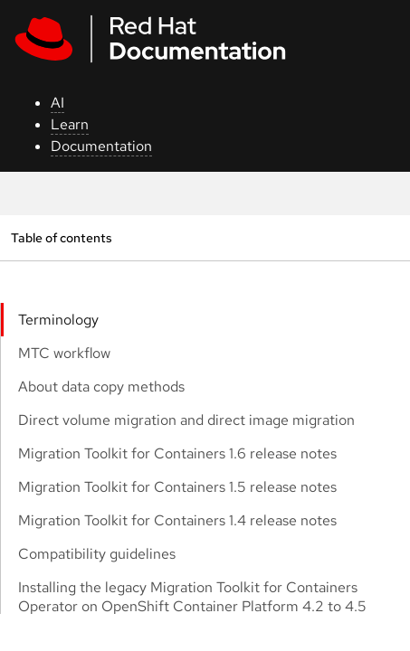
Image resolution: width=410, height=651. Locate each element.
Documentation (101, 146)
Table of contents (61, 237)
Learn (70, 124)
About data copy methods (101, 386)
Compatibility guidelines (97, 553)
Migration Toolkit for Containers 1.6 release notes (177, 453)
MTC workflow (64, 353)
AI (57, 102)
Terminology (58, 319)
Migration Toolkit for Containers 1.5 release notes (177, 486)
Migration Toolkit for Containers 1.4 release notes (177, 520)
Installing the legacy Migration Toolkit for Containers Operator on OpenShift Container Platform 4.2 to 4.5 (192, 597)
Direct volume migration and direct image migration (186, 419)
